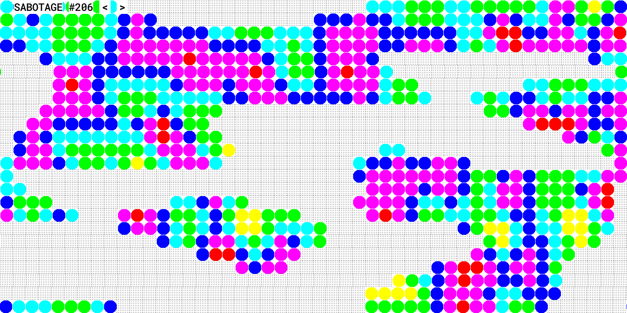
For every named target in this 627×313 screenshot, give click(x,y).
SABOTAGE (38, 7)
